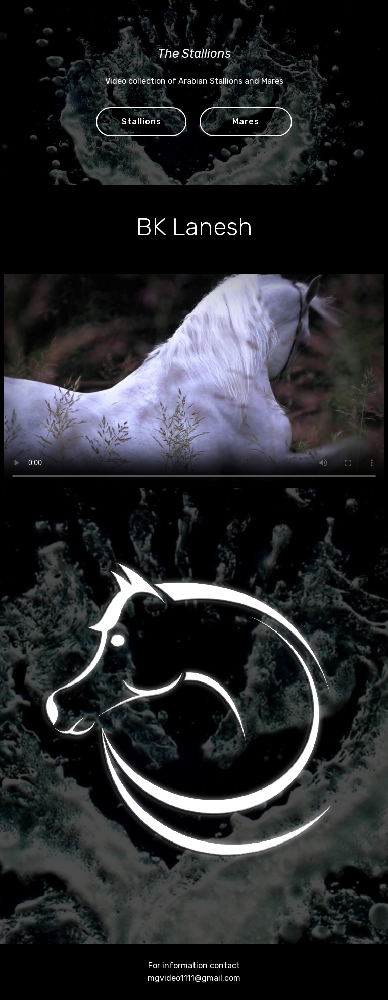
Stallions (141, 121)
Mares (246, 121)
